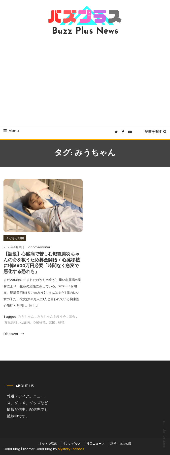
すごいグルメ (72, 443)
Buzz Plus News (85, 31)
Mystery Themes (71, 449)
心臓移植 (39, 322)
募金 (72, 316)
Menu (11, 130)
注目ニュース (95, 443)
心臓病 (25, 322)
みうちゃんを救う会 (51, 316)
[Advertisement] (85, 80)
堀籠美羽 (10, 322)
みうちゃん (26, 316)
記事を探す (156, 131)
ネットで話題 (48, 443)
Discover (13, 333)
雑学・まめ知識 (120, 443)
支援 (52, 322)
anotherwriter (39, 247)
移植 (61, 322)
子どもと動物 (15, 238)
